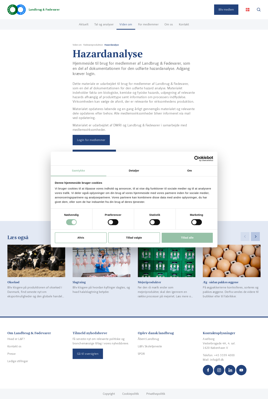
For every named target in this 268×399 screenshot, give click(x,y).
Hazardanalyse (111, 45)
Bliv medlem (226, 9)
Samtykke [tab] (78, 170)
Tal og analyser (104, 24)
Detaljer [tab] (134, 170)
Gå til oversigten (88, 353)
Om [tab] (189, 170)
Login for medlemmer (91, 140)
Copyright (109, 393)
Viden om (125, 24)
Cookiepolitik (130, 393)
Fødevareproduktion (93, 45)
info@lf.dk (217, 359)
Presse (11, 353)
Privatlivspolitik (155, 393)
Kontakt (184, 24)
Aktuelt (83, 24)
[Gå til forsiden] (33, 9)
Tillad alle (187, 237)
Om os (168, 24)
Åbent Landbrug (148, 339)
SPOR (141, 353)
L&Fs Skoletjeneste (150, 346)
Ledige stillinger (17, 361)
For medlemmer (148, 24)
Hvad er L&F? (16, 339)
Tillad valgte (134, 237)
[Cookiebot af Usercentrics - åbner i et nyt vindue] (197, 158)
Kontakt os (14, 346)
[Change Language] (247, 9)
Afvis (80, 237)
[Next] (255, 236)
